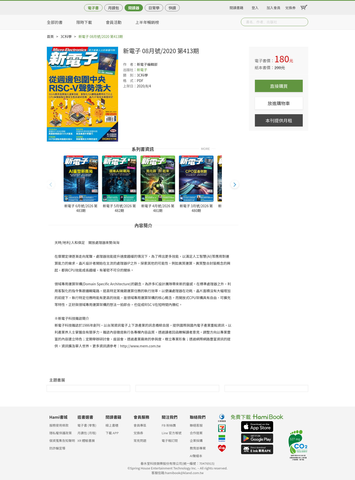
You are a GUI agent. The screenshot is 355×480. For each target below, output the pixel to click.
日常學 (154, 7)
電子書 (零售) (86, 425)
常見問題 (140, 440)
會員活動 (114, 22)
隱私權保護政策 (60, 433)
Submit (304, 22)
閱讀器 (133, 7)
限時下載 (84, 22)
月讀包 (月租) (86, 433)
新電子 (142, 69)
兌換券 (290, 7)
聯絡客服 (196, 425)
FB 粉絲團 (169, 425)
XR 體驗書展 (86, 440)
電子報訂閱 (170, 440)
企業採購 (196, 440)
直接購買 (279, 86)
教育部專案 (198, 448)
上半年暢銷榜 (147, 22)
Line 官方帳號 (172, 433)
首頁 (50, 36)
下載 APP (112, 433)
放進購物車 (279, 103)
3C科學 (66, 36)
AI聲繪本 (196, 455)
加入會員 (274, 7)
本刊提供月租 (279, 120)
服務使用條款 (59, 425)
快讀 (172, 7)
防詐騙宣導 (57, 448)
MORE (205, 148)
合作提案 (196, 433)
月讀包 (113, 7)
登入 (255, 7)
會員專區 (140, 425)
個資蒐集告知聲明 (62, 440)
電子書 (93, 7)
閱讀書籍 (236, 7)
